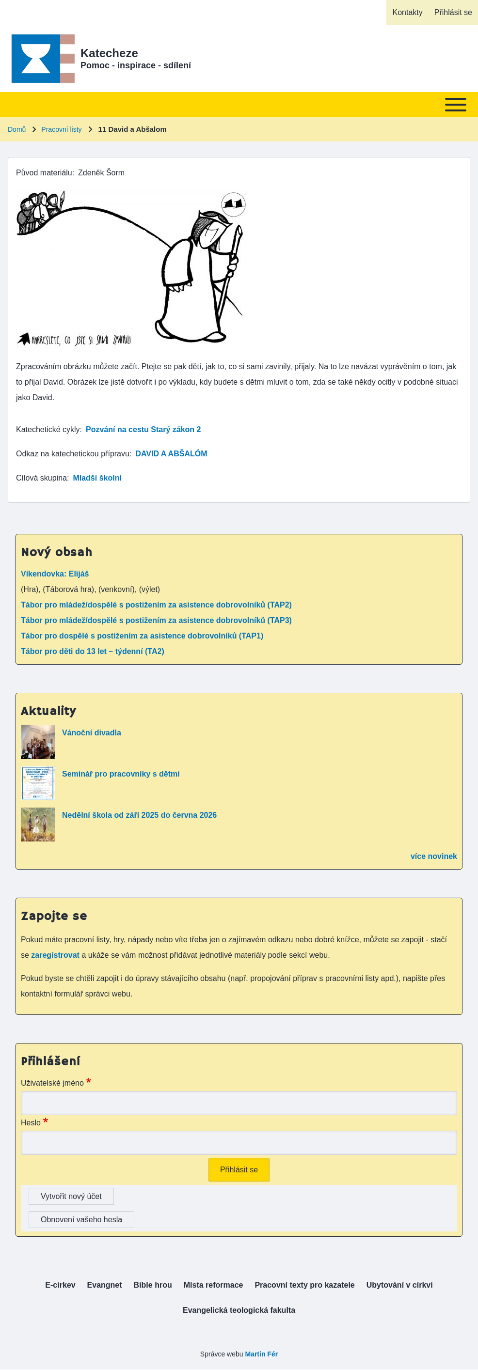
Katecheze (109, 53)
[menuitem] (407, 12)
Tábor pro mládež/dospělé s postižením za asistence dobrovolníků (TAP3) (156, 620)
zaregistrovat (56, 955)
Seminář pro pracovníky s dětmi (121, 774)
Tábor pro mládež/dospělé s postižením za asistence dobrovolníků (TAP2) (156, 605)
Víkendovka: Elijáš (55, 574)
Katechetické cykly (48, 429)
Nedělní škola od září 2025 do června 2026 (139, 815)
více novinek (434, 856)
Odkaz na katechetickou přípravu (72, 454)
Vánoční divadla (91, 733)
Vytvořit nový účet (71, 1196)
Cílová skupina (41, 478)
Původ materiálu (44, 173)
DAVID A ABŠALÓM (171, 454)
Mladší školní (97, 478)
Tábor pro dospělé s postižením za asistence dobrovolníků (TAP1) (142, 636)
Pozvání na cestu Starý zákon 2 (143, 429)
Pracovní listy (61, 129)
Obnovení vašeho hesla (81, 1219)
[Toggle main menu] (239, 104)
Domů (17, 129)
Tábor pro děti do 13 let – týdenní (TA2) (92, 651)
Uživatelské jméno (52, 1083)
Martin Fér (261, 1354)
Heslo (31, 1123)
